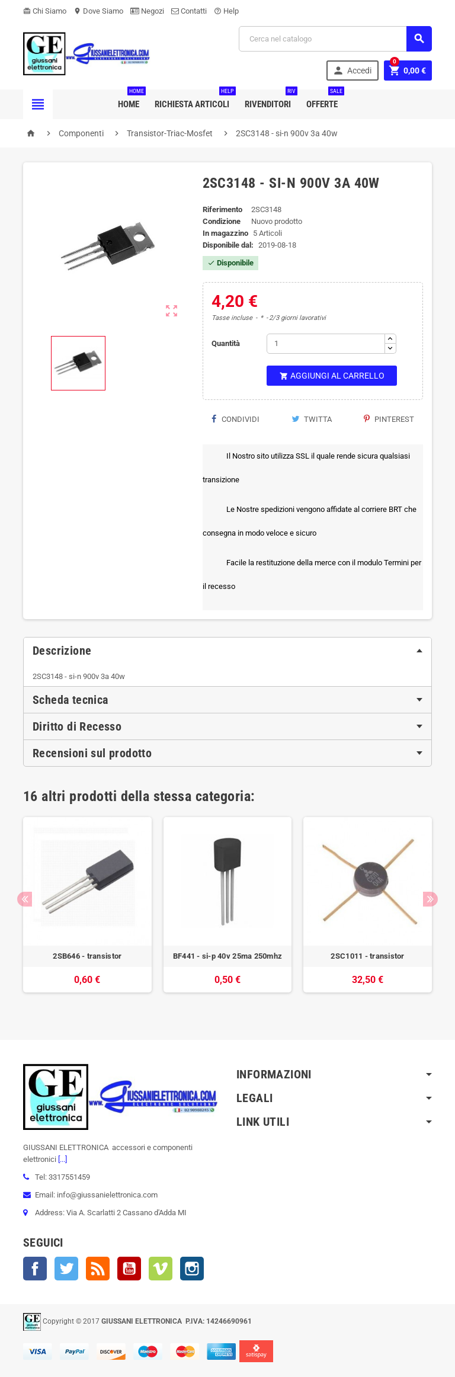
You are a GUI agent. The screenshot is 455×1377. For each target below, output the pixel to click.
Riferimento (222, 209)
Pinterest (389, 419)
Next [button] (430, 899)
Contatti (189, 11)
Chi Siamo (44, 11)
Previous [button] (24, 899)
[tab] (227, 651)
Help (226, 11)
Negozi (147, 11)
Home (131, 99)
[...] (61, 1159)
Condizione (222, 221)
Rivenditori (270, 99)
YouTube (129, 1268)
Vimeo (160, 1268)
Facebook (35, 1268)
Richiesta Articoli (194, 99)
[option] (87, 910)
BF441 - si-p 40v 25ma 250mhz (227, 956)
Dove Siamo (98, 11)
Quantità (226, 343)
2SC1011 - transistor (367, 956)
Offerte (324, 99)
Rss (98, 1268)
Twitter (66, 1268)
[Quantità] (326, 344)
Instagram (192, 1268)
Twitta (311, 419)
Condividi (235, 419)
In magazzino (225, 233)
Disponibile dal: (228, 245)
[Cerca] (335, 39)
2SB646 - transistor (87, 956)
